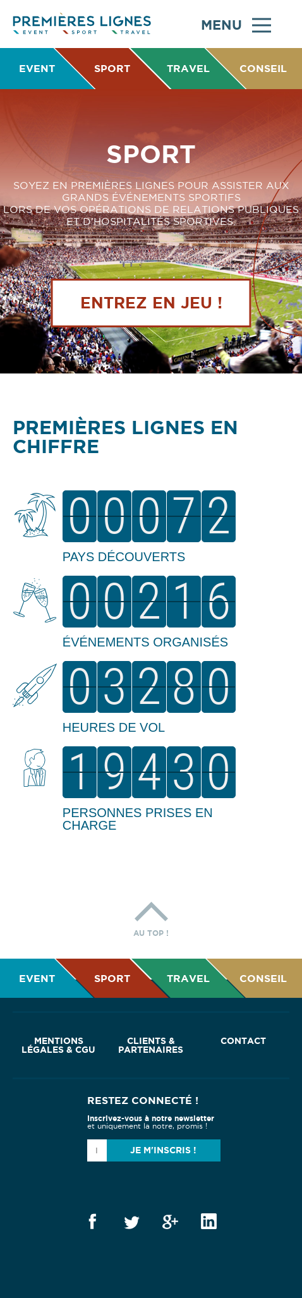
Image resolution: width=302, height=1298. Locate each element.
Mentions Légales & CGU (58, 1045)
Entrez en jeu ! (151, 303)
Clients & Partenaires (150, 1045)
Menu (236, 24)
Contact (243, 1041)
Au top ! (151, 916)
